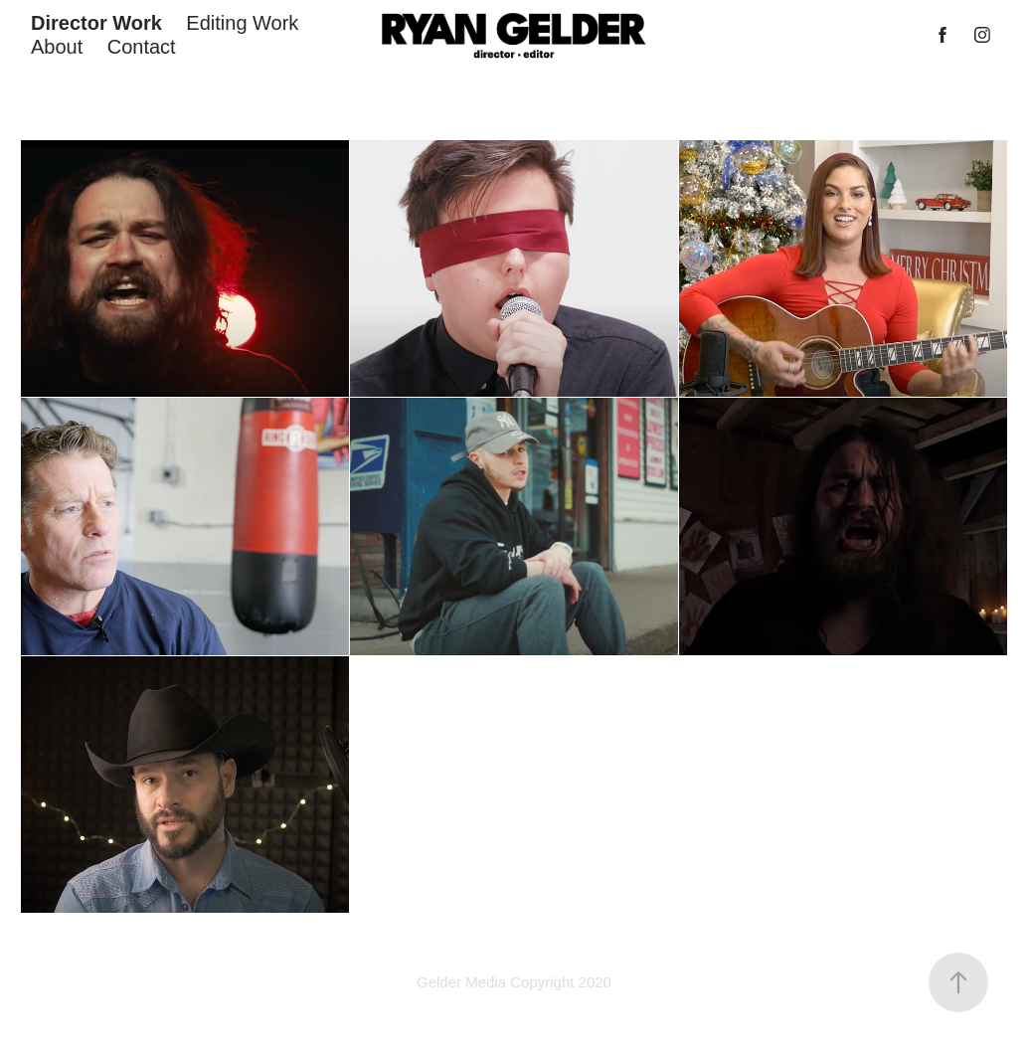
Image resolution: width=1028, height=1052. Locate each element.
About (57, 47)
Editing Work (242, 23)
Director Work (96, 23)
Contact (141, 47)
